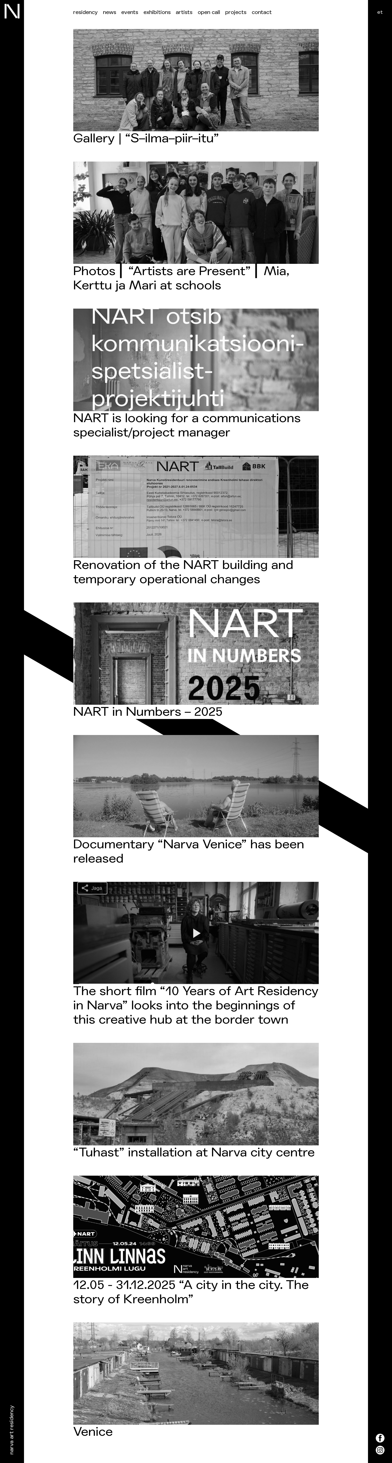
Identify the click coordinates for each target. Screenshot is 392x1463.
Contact (262, 12)
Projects (235, 12)
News (109, 12)
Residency (85, 12)
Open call (209, 12)
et (380, 12)
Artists (184, 12)
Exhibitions (157, 12)
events (129, 12)
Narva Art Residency (11, 1430)
